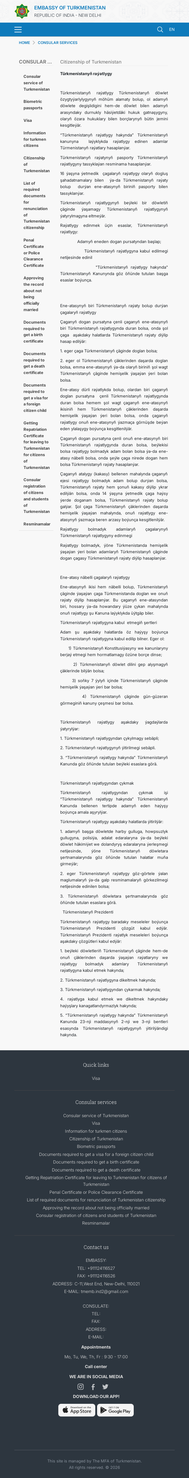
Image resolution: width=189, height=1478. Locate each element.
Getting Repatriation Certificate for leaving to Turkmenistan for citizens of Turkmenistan (37, 445)
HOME (24, 42)
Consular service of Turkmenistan (37, 83)
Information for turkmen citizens (35, 139)
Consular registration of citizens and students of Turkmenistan (37, 495)
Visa (28, 120)
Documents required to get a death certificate (35, 363)
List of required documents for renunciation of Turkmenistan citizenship (37, 205)
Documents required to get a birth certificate (35, 331)
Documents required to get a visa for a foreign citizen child (36, 398)
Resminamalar (37, 523)
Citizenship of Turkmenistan (37, 164)
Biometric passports (33, 104)
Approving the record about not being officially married (34, 293)
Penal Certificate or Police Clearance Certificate (34, 253)
